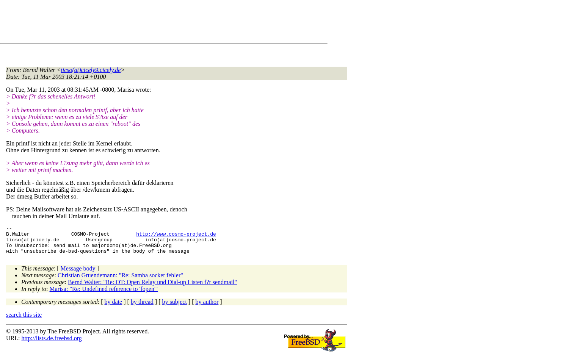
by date (113, 307)
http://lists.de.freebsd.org (51, 344)
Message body (78, 274)
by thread (142, 307)
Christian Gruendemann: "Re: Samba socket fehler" (120, 281)
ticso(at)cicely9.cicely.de (91, 70)
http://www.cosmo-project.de (176, 236)
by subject (174, 307)
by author (206, 307)
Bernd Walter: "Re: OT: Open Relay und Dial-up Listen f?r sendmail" (152, 288)
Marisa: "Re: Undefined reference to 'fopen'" (104, 294)
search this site (24, 320)
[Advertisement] (144, 23)
